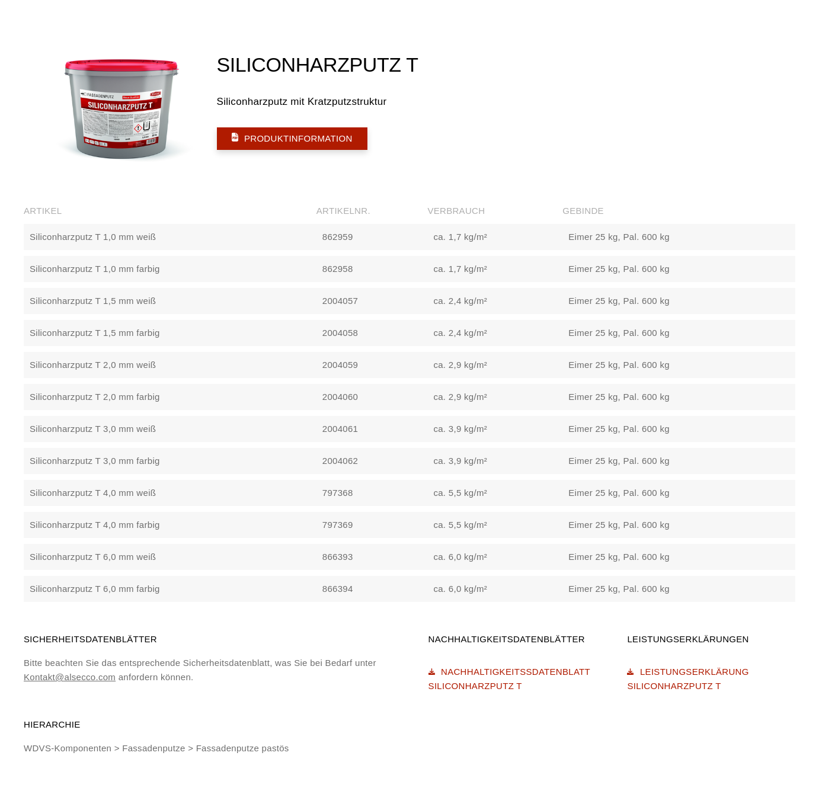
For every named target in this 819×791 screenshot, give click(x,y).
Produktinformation (292, 138)
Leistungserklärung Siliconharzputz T (687, 679)
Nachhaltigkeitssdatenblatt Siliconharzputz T (509, 679)
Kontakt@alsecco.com (70, 677)
